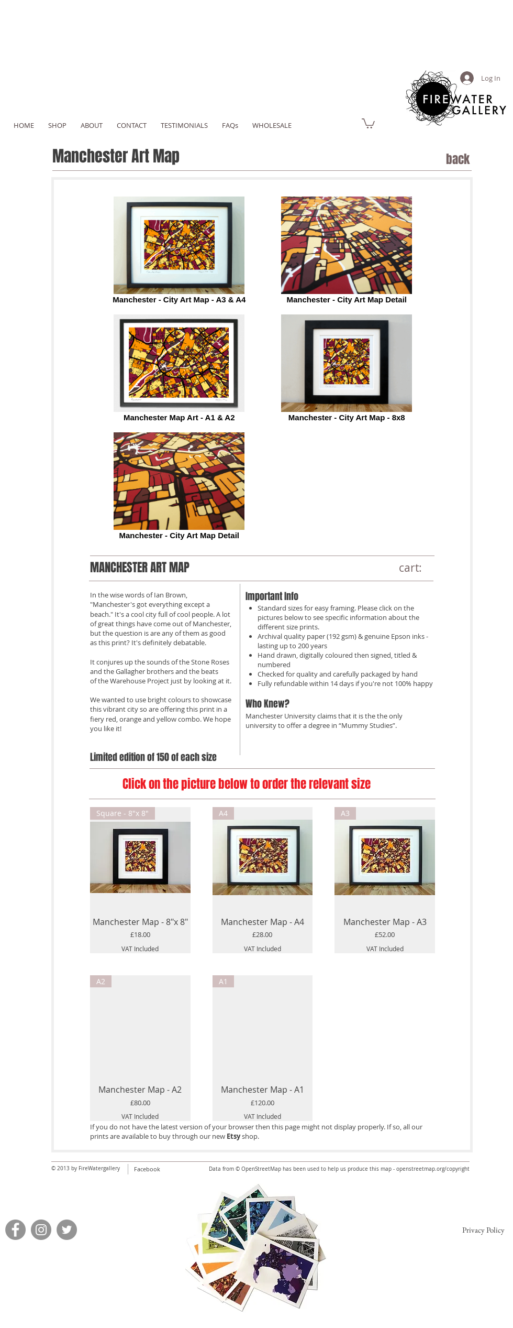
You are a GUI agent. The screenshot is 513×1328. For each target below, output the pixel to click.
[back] (436, 160)
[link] (368, 122)
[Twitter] (67, 1230)
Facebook (147, 1169)
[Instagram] (41, 1230)
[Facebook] (15, 1230)
